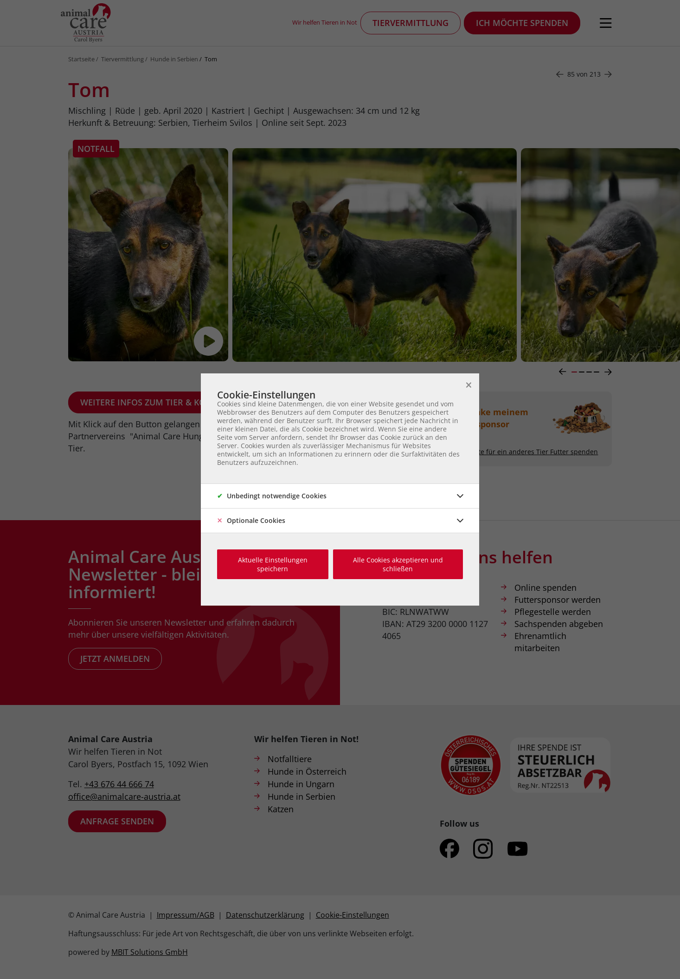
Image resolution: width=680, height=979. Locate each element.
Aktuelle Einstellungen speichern (273, 564)
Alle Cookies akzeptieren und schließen (398, 564)
